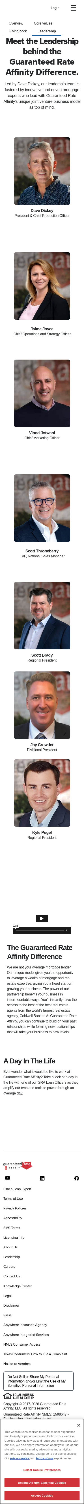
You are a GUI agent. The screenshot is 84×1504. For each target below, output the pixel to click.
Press (7, 1315)
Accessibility (12, 1218)
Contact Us (11, 1276)
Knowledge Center (17, 1286)
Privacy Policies (14, 1208)
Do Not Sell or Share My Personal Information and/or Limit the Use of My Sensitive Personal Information (36, 1381)
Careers (9, 1266)
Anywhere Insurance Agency (25, 1325)
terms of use (44, 1458)
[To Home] (19, 7)
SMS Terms (11, 1228)
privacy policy (20, 1458)
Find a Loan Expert (17, 1189)
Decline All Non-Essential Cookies (42, 1482)
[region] (42, 1461)
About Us (10, 1247)
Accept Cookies (42, 1495)
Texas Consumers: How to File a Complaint (35, 1354)
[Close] (79, 1425)
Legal (7, 1296)
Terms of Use (13, 1198)
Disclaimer (11, 1305)
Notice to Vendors (16, 1364)
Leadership (46, 31)
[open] (73, 8)
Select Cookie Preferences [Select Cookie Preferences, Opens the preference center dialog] (42, 1470)
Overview (16, 23)
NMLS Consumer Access (21, 1344)
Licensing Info (13, 1237)
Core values (43, 23)
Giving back (18, 31)
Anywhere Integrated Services (26, 1335)
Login (55, 8)
